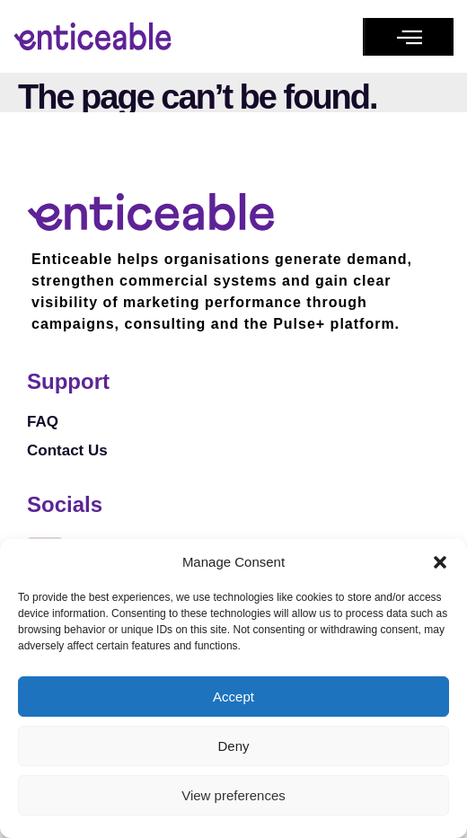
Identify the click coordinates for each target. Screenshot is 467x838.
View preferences (233, 795)
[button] (440, 562)
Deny (233, 746)
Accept (233, 696)
